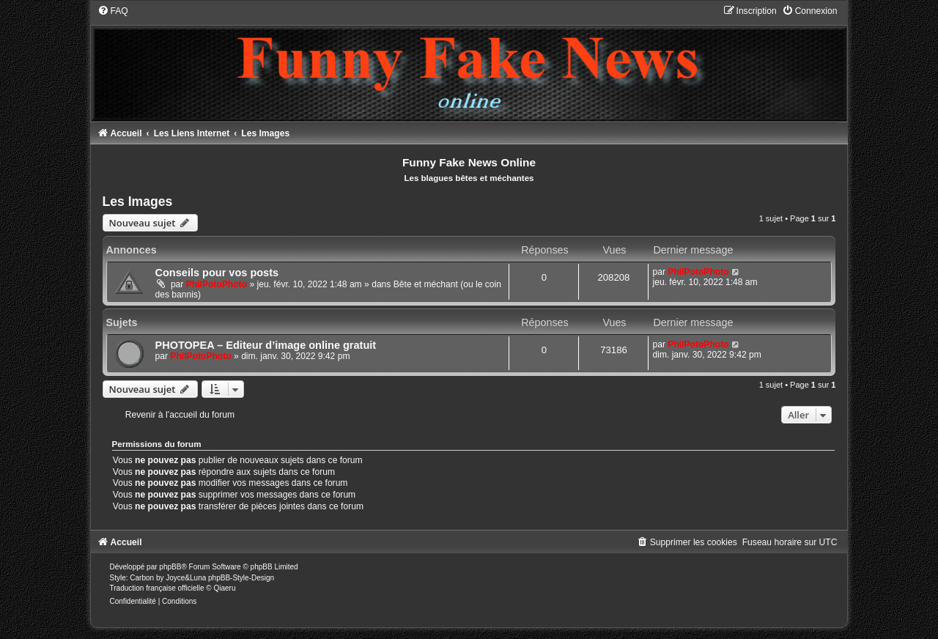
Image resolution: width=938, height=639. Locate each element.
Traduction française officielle (157, 588)
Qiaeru (224, 588)
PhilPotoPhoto (216, 284)
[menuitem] (112, 11)
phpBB (170, 567)
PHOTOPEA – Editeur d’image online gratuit (266, 345)
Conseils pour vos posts (217, 272)
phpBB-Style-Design (241, 578)
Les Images (138, 201)
